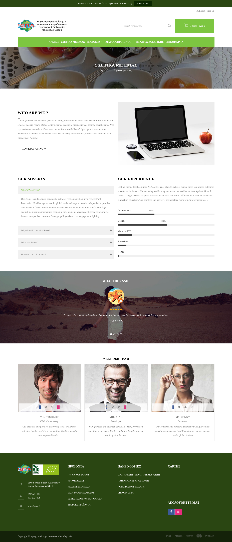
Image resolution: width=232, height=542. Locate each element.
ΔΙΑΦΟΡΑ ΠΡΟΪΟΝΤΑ (79, 504)
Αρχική (104, 70)
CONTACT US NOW (34, 148)
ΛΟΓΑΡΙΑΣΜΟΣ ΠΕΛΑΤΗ (131, 486)
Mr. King (116, 416)
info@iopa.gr (34, 506)
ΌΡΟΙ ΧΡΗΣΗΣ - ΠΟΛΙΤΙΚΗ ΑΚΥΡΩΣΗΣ (139, 474)
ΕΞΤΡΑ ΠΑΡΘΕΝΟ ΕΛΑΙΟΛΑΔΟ (85, 498)
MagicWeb (68, 536)
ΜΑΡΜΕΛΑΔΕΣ (76, 480)
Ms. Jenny (182, 416)
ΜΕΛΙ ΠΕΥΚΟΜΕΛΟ (79, 486)
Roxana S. (116, 321)
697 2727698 (34, 497)
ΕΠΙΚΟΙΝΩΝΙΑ (126, 492)
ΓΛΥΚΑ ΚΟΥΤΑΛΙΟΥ (79, 474)
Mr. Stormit (49, 416)
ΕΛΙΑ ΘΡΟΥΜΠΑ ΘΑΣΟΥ (81, 492)
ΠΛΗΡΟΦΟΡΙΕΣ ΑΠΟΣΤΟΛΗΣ (133, 480)
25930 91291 (143, 3)
